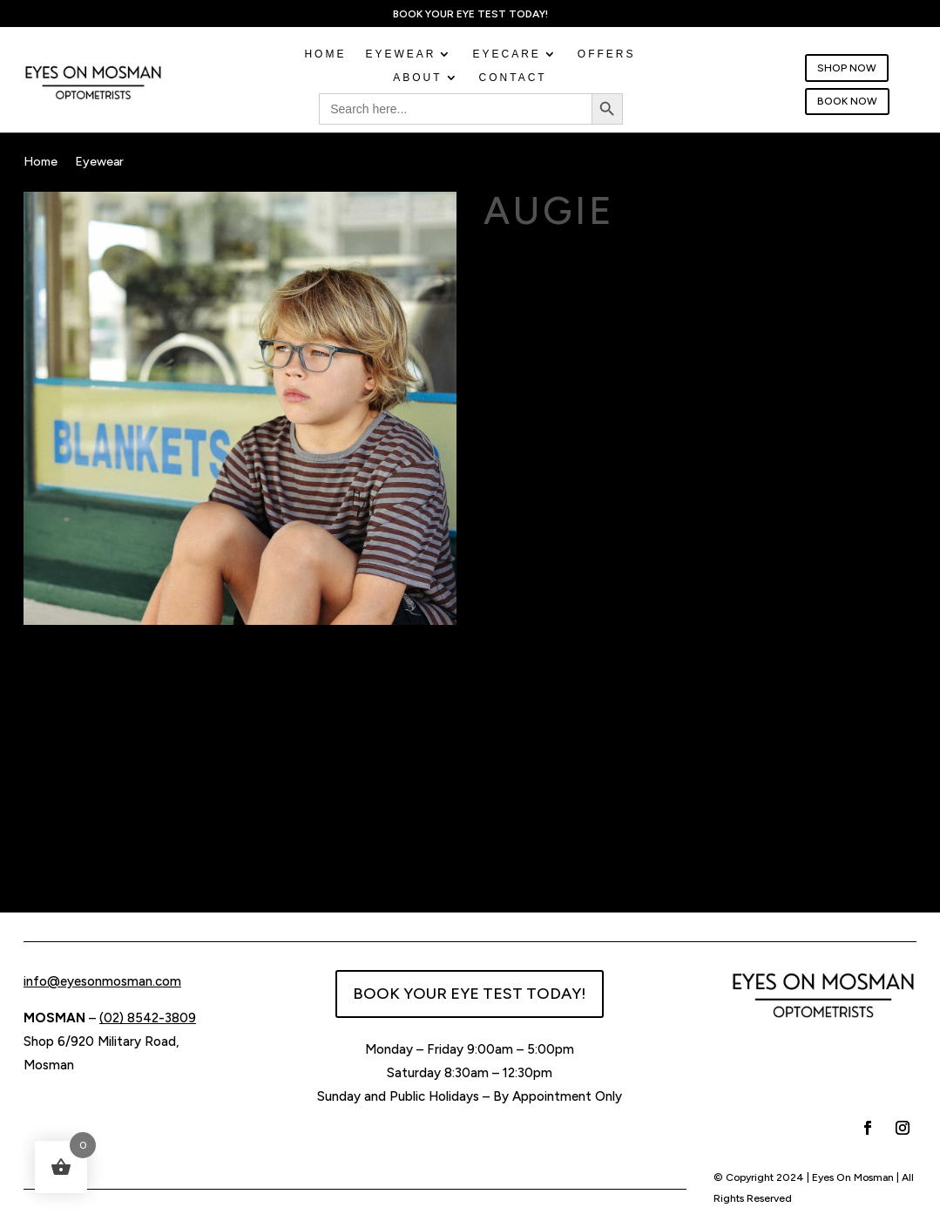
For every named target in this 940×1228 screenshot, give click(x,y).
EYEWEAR (400, 55)
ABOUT (417, 78)
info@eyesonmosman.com (102, 981)
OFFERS (607, 55)
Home (325, 55)
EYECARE (506, 55)
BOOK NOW (847, 101)
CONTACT (513, 78)
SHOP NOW (846, 68)
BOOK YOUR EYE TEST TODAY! (469, 993)
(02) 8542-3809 (147, 1018)
